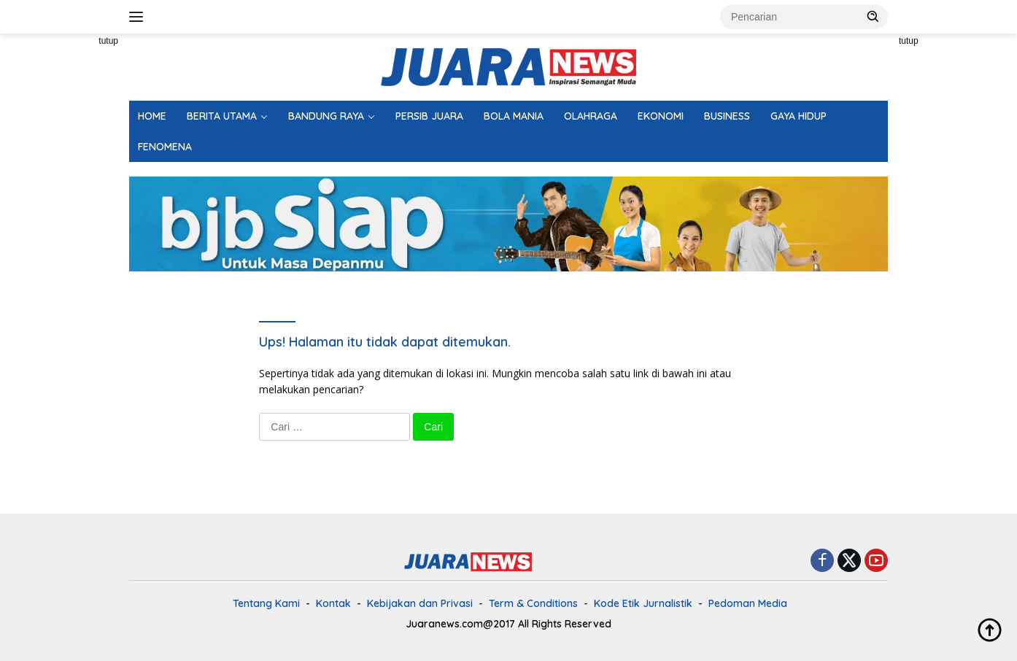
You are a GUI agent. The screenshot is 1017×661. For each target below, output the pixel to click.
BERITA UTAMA (222, 116)
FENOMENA (165, 146)
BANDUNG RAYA (326, 116)
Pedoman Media (747, 603)
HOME (152, 116)
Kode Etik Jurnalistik (643, 603)
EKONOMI (661, 116)
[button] (873, 16)
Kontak (333, 603)
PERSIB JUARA (429, 116)
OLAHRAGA (590, 116)
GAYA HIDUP (798, 116)
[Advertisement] (63, 252)
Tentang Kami (266, 603)
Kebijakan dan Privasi (420, 603)
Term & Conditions (533, 603)
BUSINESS (727, 116)
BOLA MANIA (514, 116)
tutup (108, 41)
